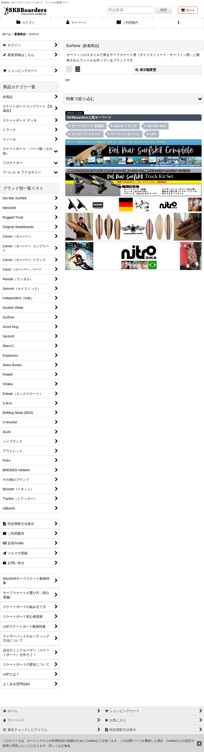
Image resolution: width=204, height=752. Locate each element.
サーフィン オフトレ (125, 134)
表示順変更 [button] (145, 70)
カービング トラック (86, 134)
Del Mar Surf (156, 126)
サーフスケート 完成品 (88, 126)
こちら (65, 745)
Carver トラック (125, 126)
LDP (153, 134)
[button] (178, 23)
